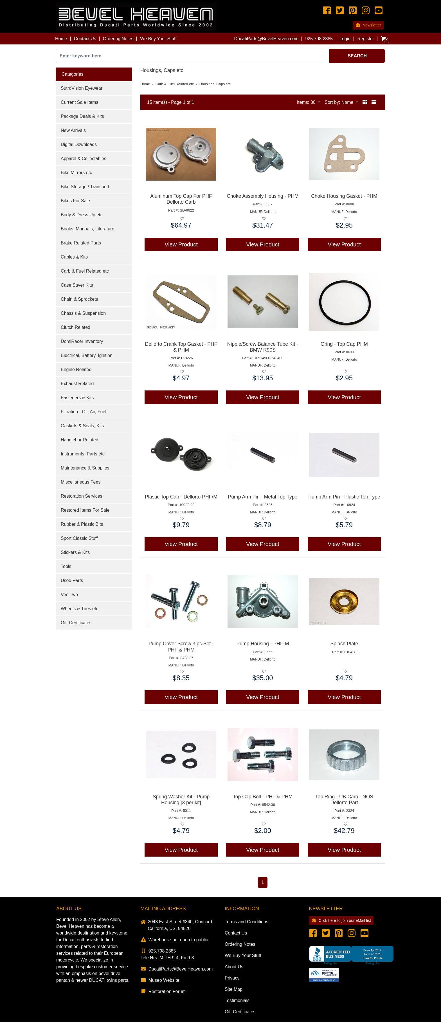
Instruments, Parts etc (83, 454)
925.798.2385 (158, 951)
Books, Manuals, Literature (87, 228)
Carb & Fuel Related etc (85, 271)
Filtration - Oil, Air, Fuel (83, 411)
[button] (364, 102)
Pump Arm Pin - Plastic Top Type (344, 497)
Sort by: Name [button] (340, 102)
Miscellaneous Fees (80, 482)
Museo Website (160, 980)
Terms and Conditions (246, 921)
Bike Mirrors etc (76, 172)
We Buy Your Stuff (158, 38)
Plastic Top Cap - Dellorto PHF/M (181, 497)
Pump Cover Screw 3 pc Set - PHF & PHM (181, 646)
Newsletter (368, 25)
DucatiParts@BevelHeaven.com (266, 38)
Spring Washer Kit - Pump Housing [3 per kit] (181, 799)
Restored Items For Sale (85, 510)
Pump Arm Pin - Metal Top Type (263, 497)
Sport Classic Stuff (79, 538)
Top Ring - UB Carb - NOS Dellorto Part (344, 799)
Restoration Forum (163, 991)
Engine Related (76, 369)
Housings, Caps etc (215, 84)
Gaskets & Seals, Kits (82, 425)
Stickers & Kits (75, 552)
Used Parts (72, 580)
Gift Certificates (76, 622)
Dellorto (269, 212)
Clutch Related (75, 327)
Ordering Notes (118, 38)
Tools (66, 566)
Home (61, 38)
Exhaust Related (77, 383)
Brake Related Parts (81, 243)
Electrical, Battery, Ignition (86, 355)
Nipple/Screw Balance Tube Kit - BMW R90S (262, 347)
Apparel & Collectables (83, 158)
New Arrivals (73, 130)
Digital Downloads (79, 144)
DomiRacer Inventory (82, 341)
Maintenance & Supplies (85, 468)
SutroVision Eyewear (81, 88)
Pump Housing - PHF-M (263, 643)
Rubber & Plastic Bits (82, 524)
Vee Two (69, 594)
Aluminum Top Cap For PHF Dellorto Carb (181, 199)
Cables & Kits (74, 257)
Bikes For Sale (75, 200)
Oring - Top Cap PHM (344, 344)
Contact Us (85, 38)
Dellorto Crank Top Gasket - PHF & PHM (181, 347)
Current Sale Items (79, 102)
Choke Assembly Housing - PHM (262, 196)
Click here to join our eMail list (341, 920)
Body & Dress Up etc (82, 214)
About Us (234, 966)
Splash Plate (344, 643)
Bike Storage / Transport (85, 186)
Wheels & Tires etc (79, 608)
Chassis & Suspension (83, 313)
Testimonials (237, 1000)
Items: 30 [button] (307, 102)
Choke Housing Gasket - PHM (344, 196)
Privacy (232, 978)
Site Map (233, 989)
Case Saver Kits (77, 285)
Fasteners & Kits (77, 397)
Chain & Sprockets (79, 299)
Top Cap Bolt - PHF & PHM (262, 796)
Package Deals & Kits (82, 116)
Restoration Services (81, 496)
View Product (181, 244)
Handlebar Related (79, 439)
